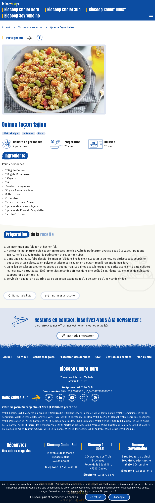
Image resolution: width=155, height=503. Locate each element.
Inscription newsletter (77, 336)
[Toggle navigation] (151, 16)
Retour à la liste (19, 295)
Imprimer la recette (60, 295)
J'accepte (119, 497)
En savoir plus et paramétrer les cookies (54, 497)
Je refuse (95, 497)
